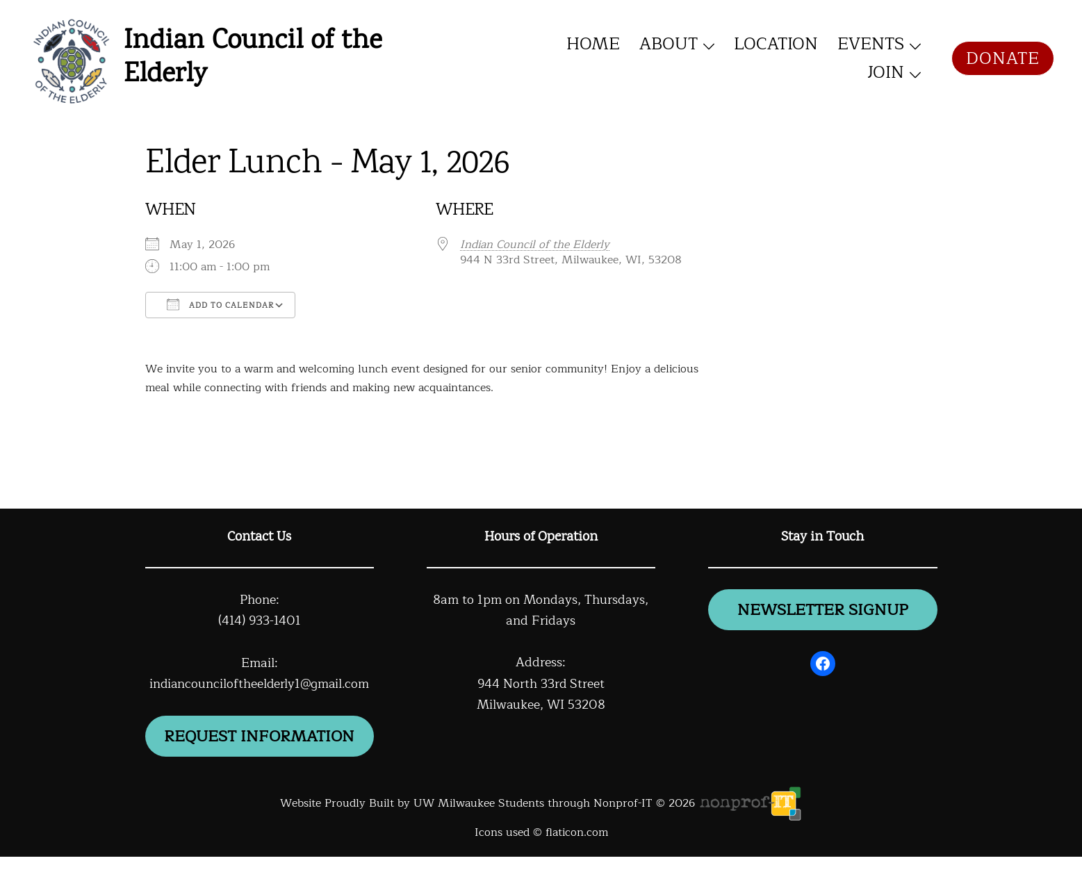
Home (593, 44)
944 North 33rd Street (540, 683)
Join (885, 72)
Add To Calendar (220, 305)
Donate (1003, 58)
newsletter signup (823, 611)
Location (776, 44)
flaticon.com (577, 864)
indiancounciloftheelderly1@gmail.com (259, 683)
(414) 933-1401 (259, 620)
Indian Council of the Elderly (253, 58)
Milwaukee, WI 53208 (541, 704)
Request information (259, 751)
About (668, 44)
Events (870, 44)
